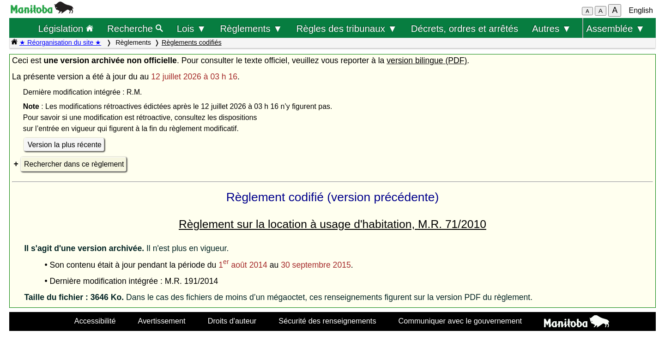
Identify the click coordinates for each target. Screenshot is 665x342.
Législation (65, 28)
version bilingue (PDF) (427, 60)
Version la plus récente (65, 145)
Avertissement (162, 321)
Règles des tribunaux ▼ (346, 28)
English (641, 10)
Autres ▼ (551, 28)
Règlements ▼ (251, 28)
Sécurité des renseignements (327, 321)
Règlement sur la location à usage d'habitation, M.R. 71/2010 (332, 224)
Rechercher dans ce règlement (74, 164)
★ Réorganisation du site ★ (60, 42)
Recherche (135, 28)
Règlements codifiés (192, 42)
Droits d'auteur (232, 321)
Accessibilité (95, 321)
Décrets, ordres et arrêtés (464, 28)
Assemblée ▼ (615, 28)
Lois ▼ (191, 28)
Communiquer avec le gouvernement (460, 321)
